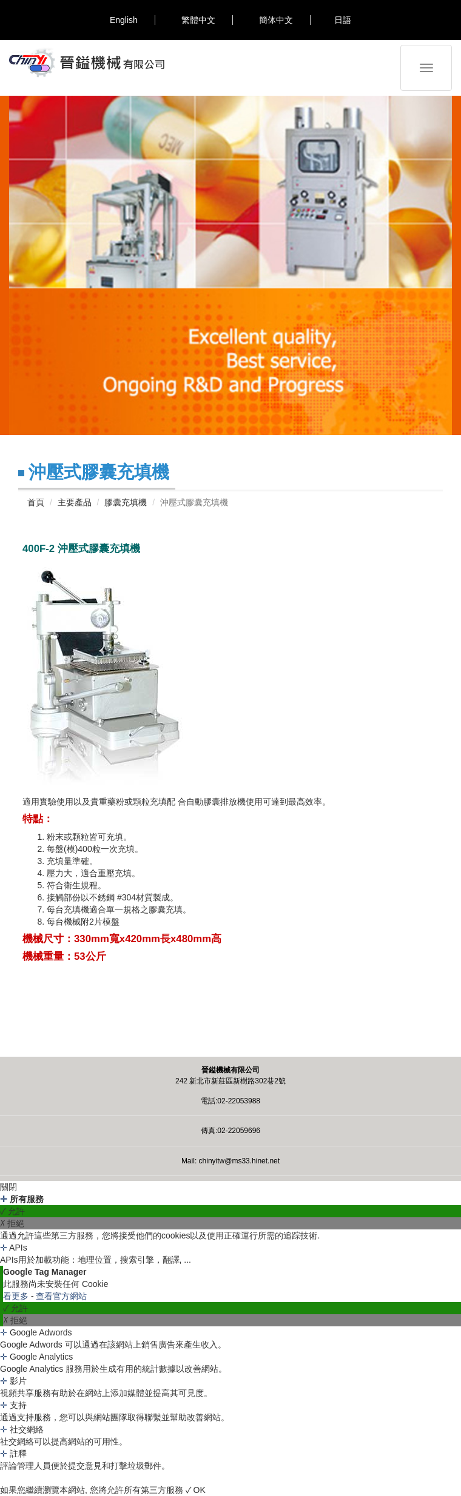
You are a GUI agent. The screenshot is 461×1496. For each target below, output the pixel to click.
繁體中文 (198, 20)
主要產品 (75, 502)
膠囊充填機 (125, 502)
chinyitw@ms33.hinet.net (239, 1161)
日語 (342, 20)
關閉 (8, 1187)
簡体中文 (276, 20)
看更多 (17, 1296)
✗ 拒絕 (12, 1223)
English (124, 20)
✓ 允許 (12, 1211)
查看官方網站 (61, 1296)
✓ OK (196, 1490)
